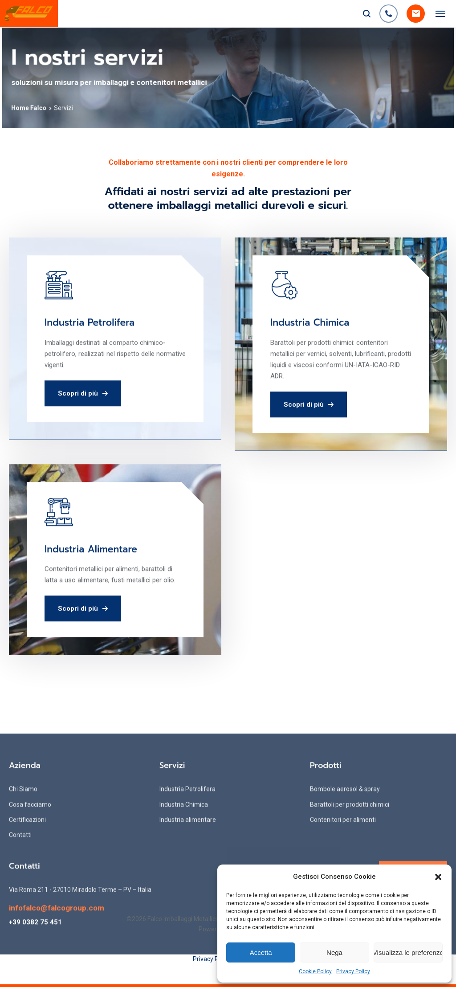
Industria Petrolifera (89, 364)
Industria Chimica (309, 364)
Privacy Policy (353, 971)
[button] (438, 877)
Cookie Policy (315, 971)
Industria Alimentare (91, 590)
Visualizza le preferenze (408, 952)
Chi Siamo (23, 886)
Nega (334, 952)
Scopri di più (83, 435)
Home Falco (43, 105)
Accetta (261, 952)
